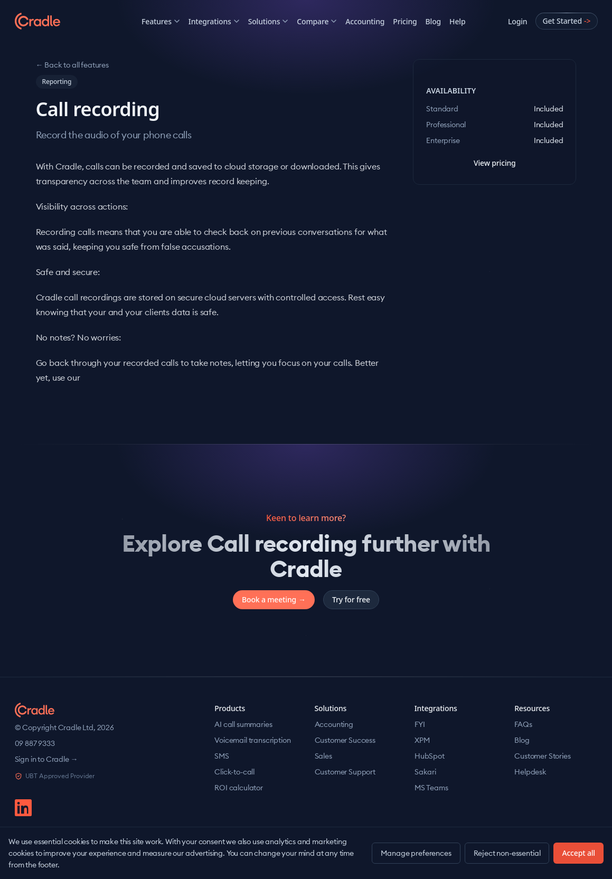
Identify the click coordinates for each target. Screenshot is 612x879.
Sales (323, 756)
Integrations (214, 21)
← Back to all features (72, 65)
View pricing (495, 163)
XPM (422, 740)
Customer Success (345, 740)
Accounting (364, 21)
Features (161, 21)
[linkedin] (23, 807)
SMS (221, 756)
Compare (317, 21)
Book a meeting (274, 600)
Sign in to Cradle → (46, 759)
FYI (420, 724)
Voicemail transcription (252, 740)
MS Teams (431, 787)
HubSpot (430, 756)
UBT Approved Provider (55, 776)
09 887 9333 (35, 743)
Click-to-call (234, 772)
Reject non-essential (507, 853)
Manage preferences (416, 853)
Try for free (351, 599)
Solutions (268, 21)
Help (457, 21)
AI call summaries (243, 724)
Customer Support (345, 772)
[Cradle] (57, 21)
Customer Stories (542, 756)
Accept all (578, 853)
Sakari (425, 772)
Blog (433, 21)
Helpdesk (530, 772)
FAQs (523, 724)
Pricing (405, 21)
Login (517, 21)
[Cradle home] (35, 710)
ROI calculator (238, 787)
